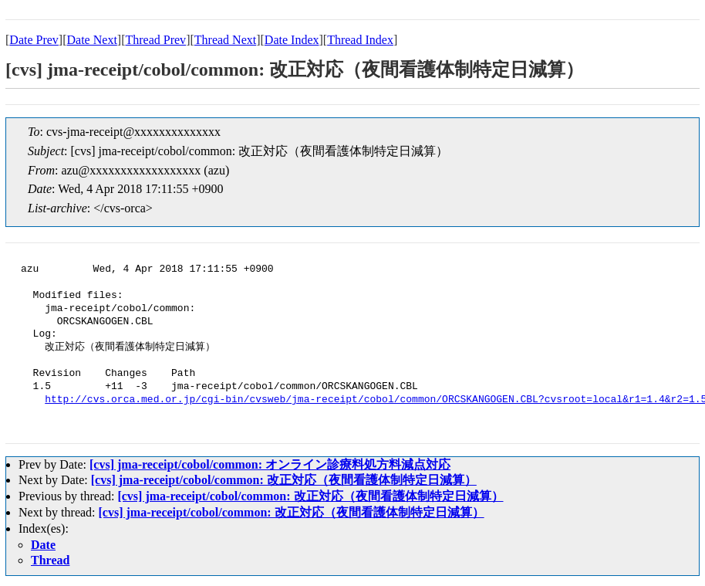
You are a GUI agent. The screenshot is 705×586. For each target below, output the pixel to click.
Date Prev (34, 39)
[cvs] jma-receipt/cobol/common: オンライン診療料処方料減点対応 (269, 464)
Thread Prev (155, 39)
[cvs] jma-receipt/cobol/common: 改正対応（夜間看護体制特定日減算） (284, 479)
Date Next (92, 39)
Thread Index (360, 39)
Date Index (292, 39)
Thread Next (225, 39)
